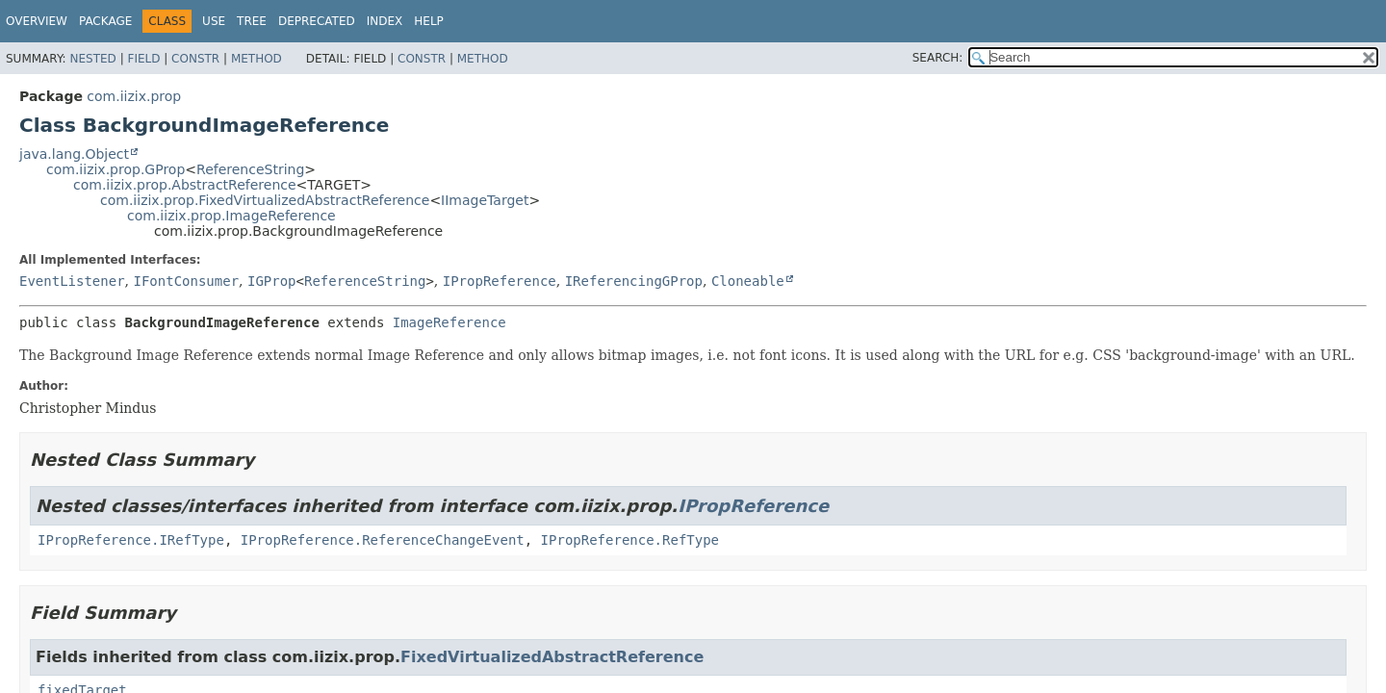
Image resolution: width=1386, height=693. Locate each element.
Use (213, 21)
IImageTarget (484, 200)
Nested (92, 58)
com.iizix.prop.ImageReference (231, 215)
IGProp (271, 281)
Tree (252, 21)
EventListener (72, 281)
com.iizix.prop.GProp (115, 169)
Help (429, 21)
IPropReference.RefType (630, 540)
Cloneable (747, 281)
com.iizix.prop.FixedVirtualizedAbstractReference (264, 200)
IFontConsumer (186, 281)
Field (143, 58)
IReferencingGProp (634, 281)
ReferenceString (250, 169)
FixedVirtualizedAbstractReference (552, 657)
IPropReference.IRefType (131, 540)
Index (385, 21)
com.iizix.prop (134, 96)
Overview (36, 21)
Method (256, 58)
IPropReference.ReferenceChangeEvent (383, 540)
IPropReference (499, 281)
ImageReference (449, 322)
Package (105, 21)
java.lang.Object (74, 154)
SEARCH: (937, 57)
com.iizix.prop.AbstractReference (184, 184)
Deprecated (316, 21)
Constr (195, 58)
